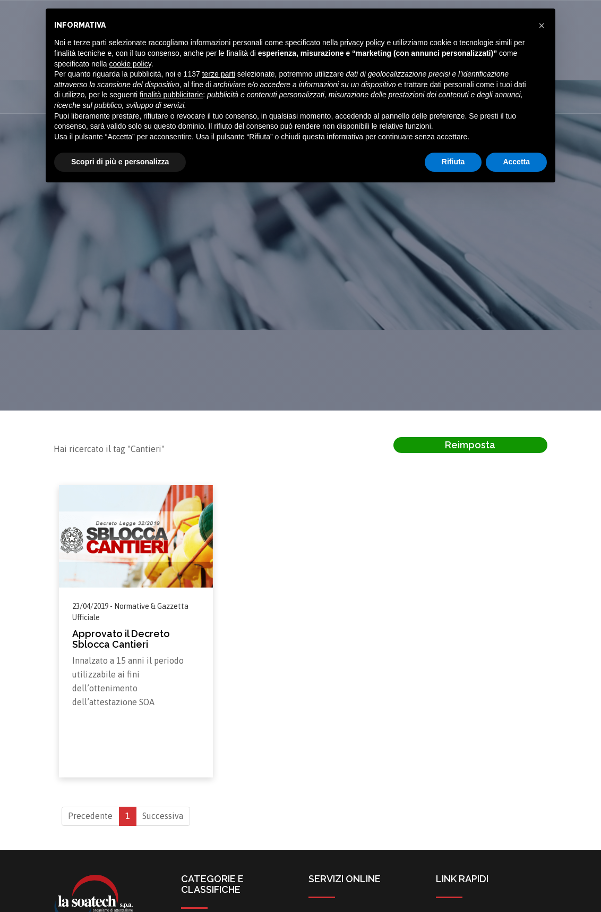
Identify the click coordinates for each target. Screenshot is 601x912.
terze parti (218, 74)
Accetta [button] (516, 161)
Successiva (162, 816)
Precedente (90, 816)
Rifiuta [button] (453, 161)
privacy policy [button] (362, 42)
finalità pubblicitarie (171, 94)
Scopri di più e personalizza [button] (120, 161)
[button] (541, 25)
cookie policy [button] (130, 64)
